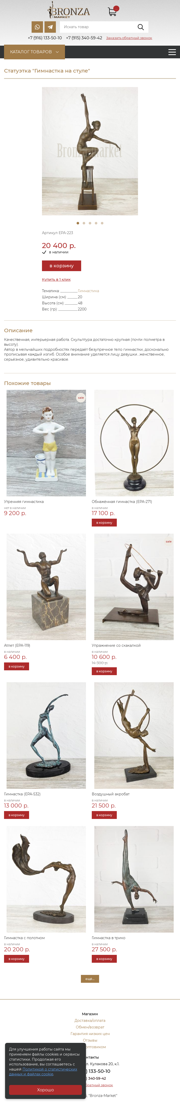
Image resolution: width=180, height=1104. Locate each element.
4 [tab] (96, 223)
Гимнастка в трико (108, 938)
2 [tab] (84, 223)
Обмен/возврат (90, 1027)
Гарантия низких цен (90, 1033)
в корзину (62, 266)
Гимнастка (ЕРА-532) (22, 794)
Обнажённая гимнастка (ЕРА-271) (122, 501)
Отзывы (90, 1040)
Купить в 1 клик (56, 279)
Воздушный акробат (110, 794)
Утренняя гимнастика (24, 501)
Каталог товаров (31, 51)
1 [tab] (78, 223)
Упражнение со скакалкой (116, 645)
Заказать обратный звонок (129, 38)
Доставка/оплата (90, 1020)
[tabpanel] (90, 151)
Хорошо (45, 1090)
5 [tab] (102, 223)
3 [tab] (90, 223)
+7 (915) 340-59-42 (90, 1078)
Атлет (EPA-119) (17, 645)
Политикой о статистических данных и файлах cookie (43, 1072)
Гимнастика (88, 291)
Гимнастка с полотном (24, 938)
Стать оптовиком (90, 1047)
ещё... (90, 979)
